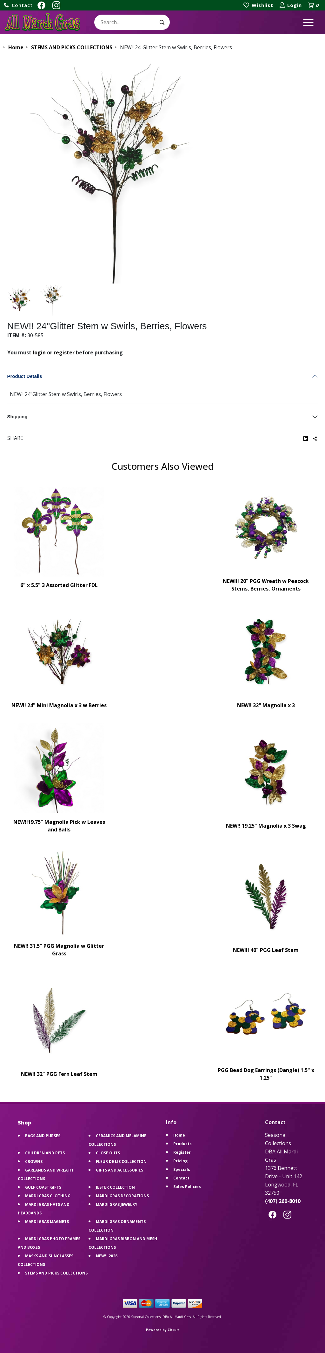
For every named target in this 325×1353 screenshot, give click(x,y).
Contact (181, 1178)
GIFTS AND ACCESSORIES (119, 1170)
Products (182, 1143)
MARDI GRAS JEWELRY (116, 1204)
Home (179, 1135)
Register (182, 1152)
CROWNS (34, 1161)
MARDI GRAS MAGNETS (47, 1221)
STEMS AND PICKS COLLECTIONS (56, 1273)
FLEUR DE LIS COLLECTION (121, 1161)
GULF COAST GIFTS (43, 1187)
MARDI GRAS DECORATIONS (122, 1196)
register (64, 352)
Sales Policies (187, 1186)
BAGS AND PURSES (42, 1135)
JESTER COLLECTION (115, 1187)
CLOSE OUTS (108, 1153)
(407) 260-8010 (283, 1201)
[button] (18, 5)
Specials (181, 1169)
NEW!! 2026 (106, 1256)
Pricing (180, 1161)
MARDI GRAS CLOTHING (47, 1196)
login (39, 352)
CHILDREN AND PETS (45, 1153)
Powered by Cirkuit (162, 1330)
